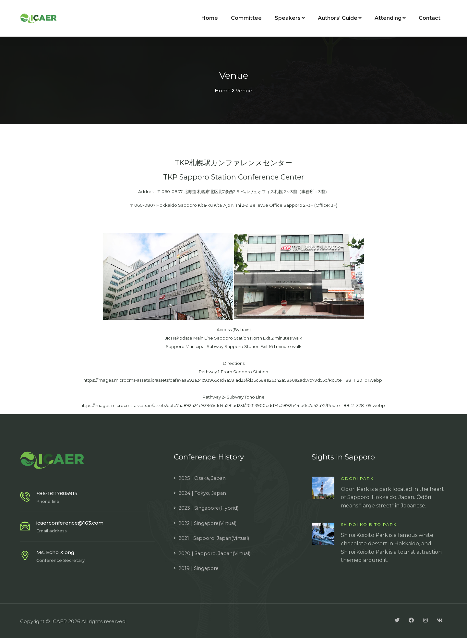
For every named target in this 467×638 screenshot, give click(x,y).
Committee (246, 18)
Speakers (290, 18)
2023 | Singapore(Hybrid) (209, 507)
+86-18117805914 (57, 492)
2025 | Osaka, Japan (203, 477)
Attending (390, 18)
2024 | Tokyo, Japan (203, 492)
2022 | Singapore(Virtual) (209, 522)
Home (209, 18)
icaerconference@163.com (69, 522)
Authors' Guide (340, 18)
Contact (429, 18)
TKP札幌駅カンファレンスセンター (233, 163)
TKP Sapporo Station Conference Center (233, 176)
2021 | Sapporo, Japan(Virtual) (215, 537)
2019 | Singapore (199, 567)
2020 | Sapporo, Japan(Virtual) (216, 552)
